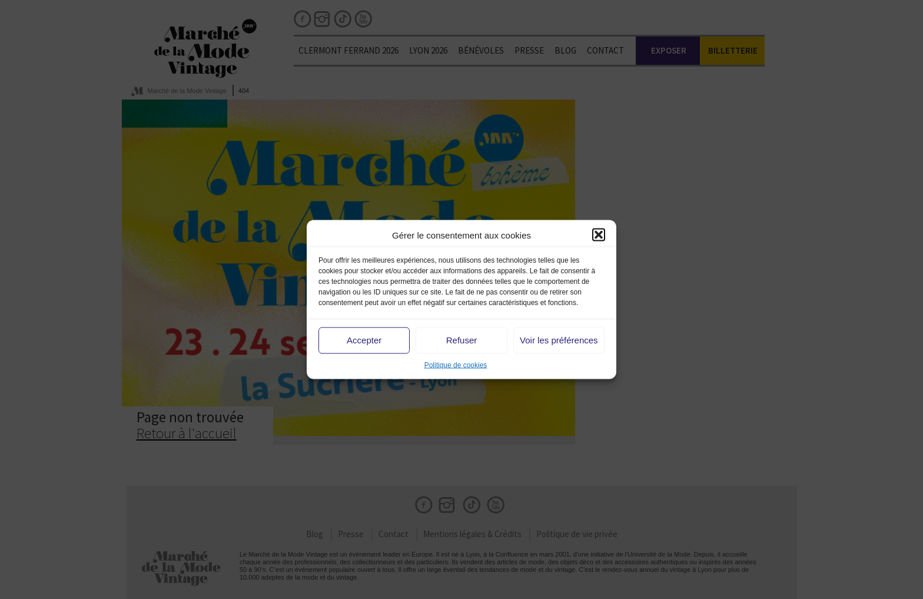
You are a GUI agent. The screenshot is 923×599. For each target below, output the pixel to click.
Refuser (461, 340)
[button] (599, 235)
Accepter (364, 340)
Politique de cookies (455, 364)
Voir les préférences (559, 340)
